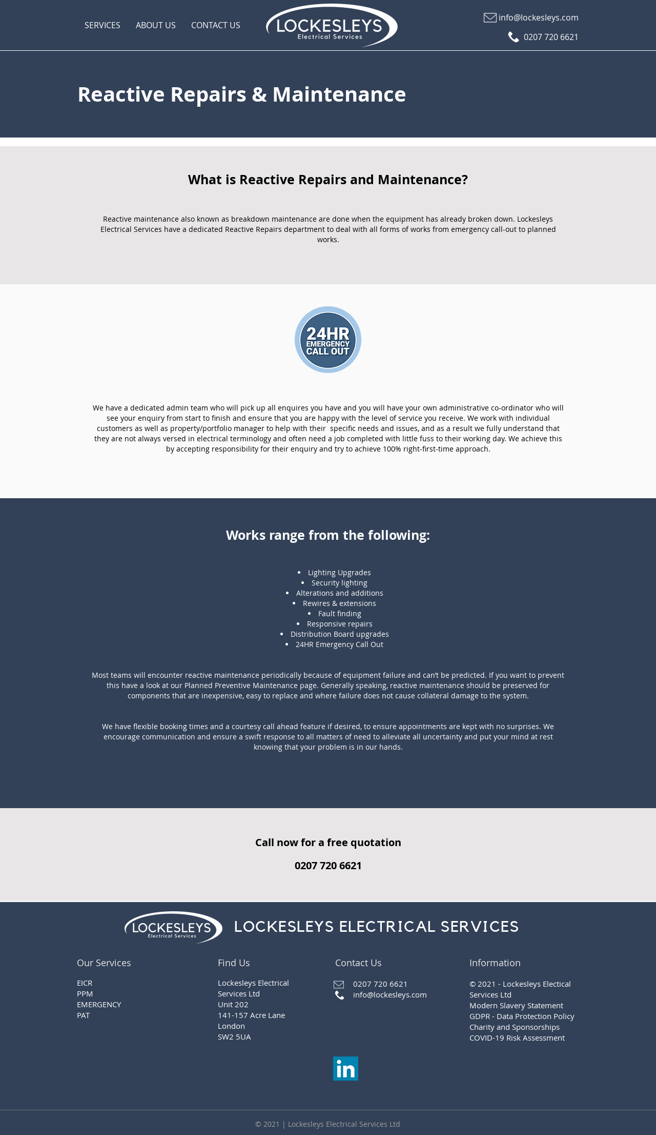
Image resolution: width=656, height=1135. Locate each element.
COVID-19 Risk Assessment (517, 1037)
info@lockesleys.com (390, 994)
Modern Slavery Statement (516, 1005)
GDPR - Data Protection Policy (522, 1016)
